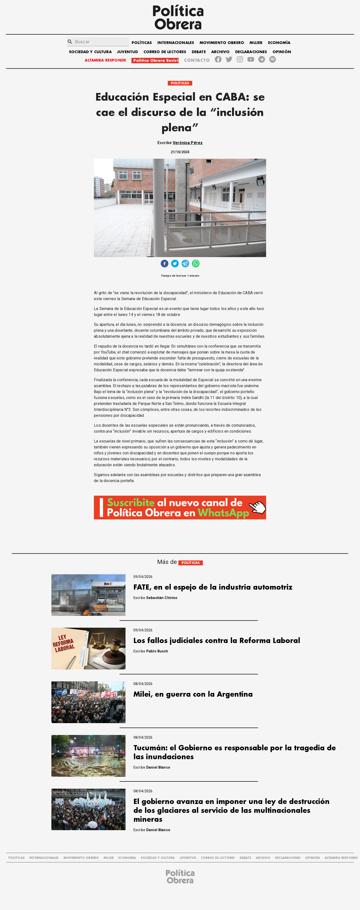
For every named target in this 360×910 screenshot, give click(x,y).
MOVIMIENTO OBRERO (222, 43)
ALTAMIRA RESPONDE (105, 60)
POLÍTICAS (142, 43)
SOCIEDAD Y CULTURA (90, 52)
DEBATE (199, 52)
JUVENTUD (127, 52)
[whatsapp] (196, 264)
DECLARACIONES (251, 52)
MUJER (256, 43)
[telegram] (185, 264)
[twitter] (175, 264)
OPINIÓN (282, 52)
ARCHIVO (220, 52)
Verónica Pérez (188, 142)
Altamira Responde (341, 858)
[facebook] (165, 264)
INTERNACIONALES (175, 43)
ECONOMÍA (279, 43)
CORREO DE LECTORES (165, 52)
